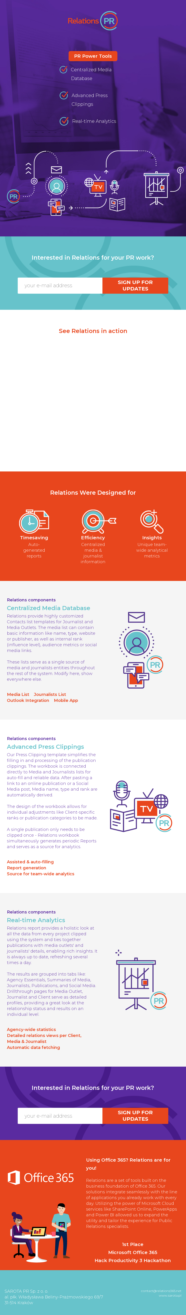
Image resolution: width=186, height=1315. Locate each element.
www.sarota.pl (170, 1295)
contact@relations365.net (161, 1291)
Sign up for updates (135, 285)
